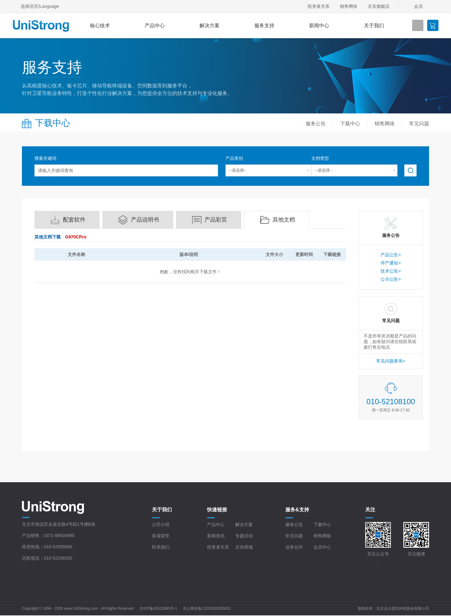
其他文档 (283, 220)
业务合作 (294, 547)
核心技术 (100, 25)
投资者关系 (318, 6)
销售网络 (348, 6)
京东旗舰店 (379, 6)
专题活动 (244, 535)
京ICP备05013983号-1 (158, 608)
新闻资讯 (216, 535)
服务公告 (294, 524)
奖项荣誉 (160, 535)
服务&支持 (297, 509)
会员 (418, 6)
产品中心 (155, 25)
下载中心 (322, 524)
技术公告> (391, 271)
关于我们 (374, 25)
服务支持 (264, 25)
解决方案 (210, 25)
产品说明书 (145, 220)
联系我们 (160, 547)
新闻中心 (319, 25)
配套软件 (74, 220)
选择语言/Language (40, 6)
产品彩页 (216, 220)
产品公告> (391, 254)
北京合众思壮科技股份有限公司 (402, 608)
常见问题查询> (390, 360)
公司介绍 (160, 524)
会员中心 (322, 547)
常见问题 (294, 535)
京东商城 (244, 547)
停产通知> (391, 262)
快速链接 (217, 509)
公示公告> (391, 279)
